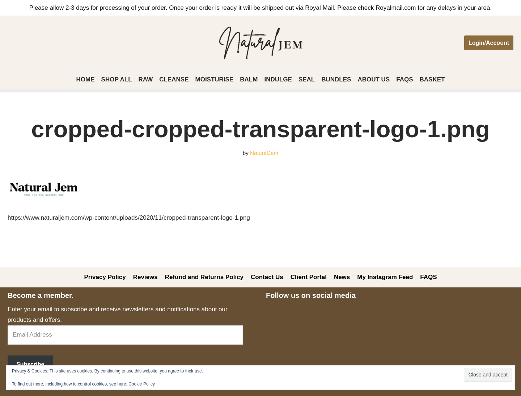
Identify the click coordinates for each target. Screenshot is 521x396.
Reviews (145, 277)
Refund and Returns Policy (204, 277)
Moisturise (214, 79)
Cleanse (174, 79)
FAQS (404, 79)
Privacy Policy (105, 277)
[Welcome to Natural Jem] (261, 43)
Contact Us (267, 277)
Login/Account (489, 43)
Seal (306, 79)
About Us (373, 79)
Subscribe (30, 364)
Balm (249, 79)
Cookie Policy (141, 384)
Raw (146, 79)
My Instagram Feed (385, 277)
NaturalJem (264, 153)
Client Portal (309, 277)
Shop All (116, 79)
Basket (432, 79)
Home (85, 79)
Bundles (336, 79)
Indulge (278, 79)
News (342, 277)
